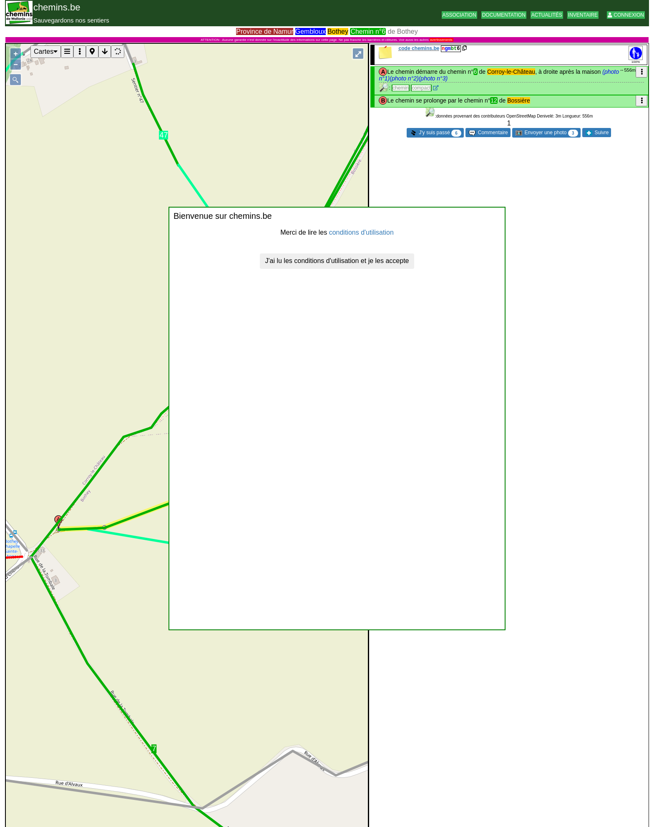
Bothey (337, 31)
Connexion (626, 15)
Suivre (597, 132)
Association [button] (459, 15)
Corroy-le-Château (511, 71)
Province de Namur (264, 31)
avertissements (441, 40)
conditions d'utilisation (361, 232)
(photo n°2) (404, 78)
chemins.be (56, 7)
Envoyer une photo (547, 133)
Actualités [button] (546, 15)
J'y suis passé (435, 133)
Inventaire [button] (583, 15)
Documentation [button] (504, 15)
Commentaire (488, 132)
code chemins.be (418, 48)
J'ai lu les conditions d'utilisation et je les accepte (337, 260)
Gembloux (310, 31)
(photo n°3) (433, 78)
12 (493, 100)
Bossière (518, 100)
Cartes (46, 51)
